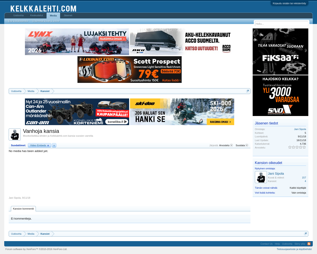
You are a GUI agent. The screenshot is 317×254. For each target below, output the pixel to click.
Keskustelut (36, 15)
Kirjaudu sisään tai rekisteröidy (289, 3)
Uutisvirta (18, 15)
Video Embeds (39, 145)
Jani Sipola (15, 197)
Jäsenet (68, 15)
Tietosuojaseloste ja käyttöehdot (294, 249)
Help (277, 243)
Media (53, 15)
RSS (309, 243)
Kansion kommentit (23, 208)
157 (304, 177)
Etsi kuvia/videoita (18, 21)
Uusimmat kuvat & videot (45, 21)
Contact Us (266, 243)
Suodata (242, 145)
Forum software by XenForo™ (36, 249)
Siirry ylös (300, 243)
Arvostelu (226, 145)
